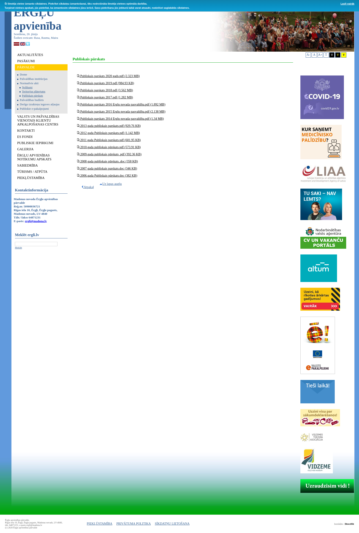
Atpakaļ (88, 187)
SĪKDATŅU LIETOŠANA (172, 523)
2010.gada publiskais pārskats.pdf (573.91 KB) (109, 147)
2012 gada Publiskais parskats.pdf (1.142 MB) (108, 133)
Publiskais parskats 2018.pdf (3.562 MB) (105, 90)
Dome (23, 74)
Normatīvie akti (29, 83)
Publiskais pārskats (32, 95)
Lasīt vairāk (347, 3)
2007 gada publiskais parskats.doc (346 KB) (107, 168)
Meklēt (18, 247)
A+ (320, 54)
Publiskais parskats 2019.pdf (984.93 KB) (105, 83)
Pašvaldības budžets (32, 100)
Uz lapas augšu (111, 184)
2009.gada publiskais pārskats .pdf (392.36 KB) (109, 154)
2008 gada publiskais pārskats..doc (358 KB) (107, 161)
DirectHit (349, 524)
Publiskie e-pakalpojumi (34, 108)
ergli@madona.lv (36, 221)
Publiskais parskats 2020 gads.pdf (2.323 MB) (108, 76)
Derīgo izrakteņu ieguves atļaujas (40, 104)
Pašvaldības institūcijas (34, 79)
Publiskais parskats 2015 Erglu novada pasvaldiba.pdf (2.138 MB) (121, 111)
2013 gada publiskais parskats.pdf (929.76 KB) (109, 126)
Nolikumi (27, 87)
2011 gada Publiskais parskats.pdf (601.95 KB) (109, 140)
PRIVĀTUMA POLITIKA (133, 523)
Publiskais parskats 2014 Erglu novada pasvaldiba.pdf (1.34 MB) (120, 118)
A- (308, 54)
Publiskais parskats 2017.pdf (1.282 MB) (105, 97)
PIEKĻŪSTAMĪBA (99, 523)
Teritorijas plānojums (33, 91)
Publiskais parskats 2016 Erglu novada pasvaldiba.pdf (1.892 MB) (121, 104)
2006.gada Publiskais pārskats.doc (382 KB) (107, 175)
